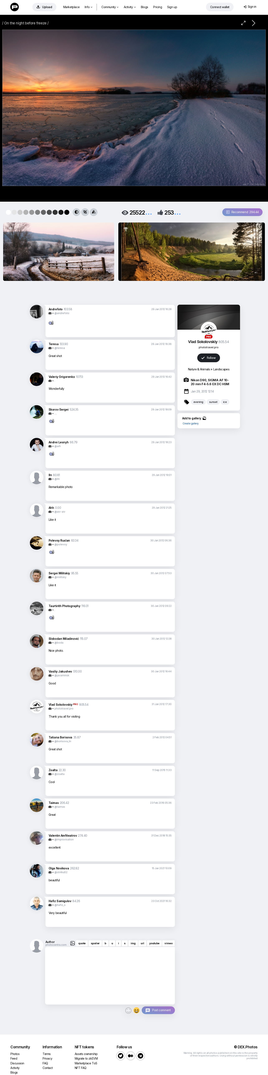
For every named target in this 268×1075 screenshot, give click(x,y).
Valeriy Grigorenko (62, 376)
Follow (208, 358)
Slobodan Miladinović (64, 638)
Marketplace (71, 7)
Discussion (17, 1063)
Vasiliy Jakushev (60, 671)
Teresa (54, 344)
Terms (47, 1054)
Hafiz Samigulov (60, 901)
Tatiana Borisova (60, 737)
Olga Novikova (59, 868)
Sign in (250, 7)
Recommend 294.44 (242, 212)
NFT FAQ (80, 1068)
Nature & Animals (199, 369)
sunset (213, 402)
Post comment (161, 1010)
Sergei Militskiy (59, 573)
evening (198, 402)
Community (110, 7)
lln (50, 475)
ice (225, 402)
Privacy (47, 1058)
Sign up (172, 7)
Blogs (144, 7)
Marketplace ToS (86, 1063)
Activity (130, 7)
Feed (13, 1058)
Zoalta (53, 770)
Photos (15, 1054)
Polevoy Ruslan (59, 540)
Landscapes (221, 369)
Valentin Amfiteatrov (63, 835)
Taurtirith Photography (64, 606)
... (148, 212)
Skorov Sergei (59, 409)
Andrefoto (56, 309)
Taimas (54, 803)
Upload (44, 7)
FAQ (45, 1063)
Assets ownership (86, 1054)
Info (88, 7)
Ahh (51, 507)
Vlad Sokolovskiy (61, 704)
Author (50, 942)
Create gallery (191, 423)
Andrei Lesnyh (59, 442)
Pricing (157, 7)
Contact (48, 1068)
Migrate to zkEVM (86, 1058)
